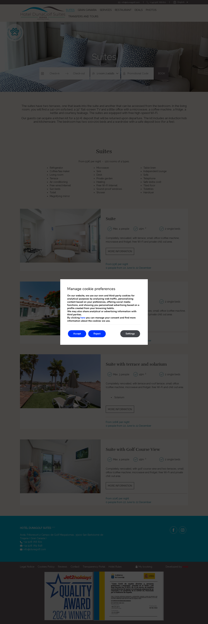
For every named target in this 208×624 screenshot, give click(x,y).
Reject (96, 333)
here (82, 317)
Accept (77, 333)
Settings (130, 333)
